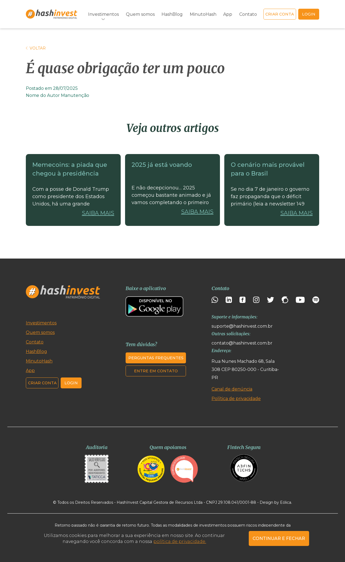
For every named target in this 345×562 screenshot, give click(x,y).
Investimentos (103, 14)
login (308, 14)
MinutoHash (203, 14)
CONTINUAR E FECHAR (279, 538)
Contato (248, 14)
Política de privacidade (236, 398)
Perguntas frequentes (156, 357)
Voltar (36, 48)
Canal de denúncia (232, 389)
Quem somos (140, 14)
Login (71, 382)
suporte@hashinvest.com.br (242, 326)
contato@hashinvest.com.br (242, 343)
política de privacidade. (179, 541)
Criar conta (279, 14)
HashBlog (172, 14)
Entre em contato (156, 370)
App (227, 14)
